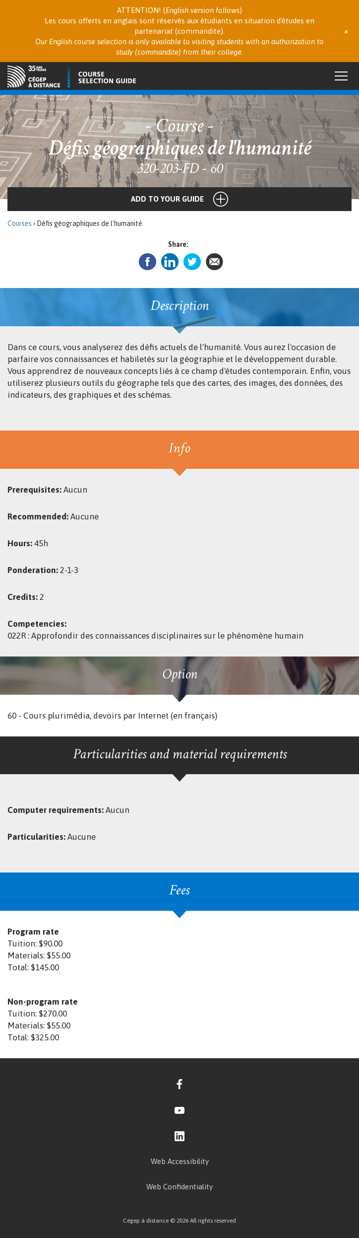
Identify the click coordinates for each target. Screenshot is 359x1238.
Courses (19, 223)
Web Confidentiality (179, 1186)
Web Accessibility (180, 1161)
